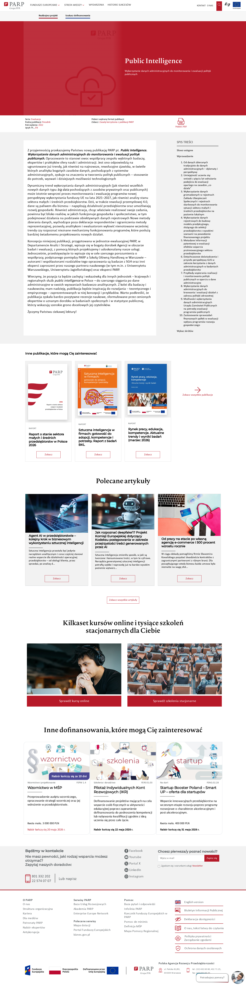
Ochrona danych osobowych (203, 948)
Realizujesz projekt (48, 15)
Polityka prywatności (198, 936)
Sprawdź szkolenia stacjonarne (174, 701)
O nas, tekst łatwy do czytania (204, 928)
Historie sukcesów (119, 5)
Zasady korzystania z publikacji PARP (116, 122)
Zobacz (48, 454)
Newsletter (197, 866)
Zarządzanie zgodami (197, 940)
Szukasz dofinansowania (77, 15)
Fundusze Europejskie (45, 5)
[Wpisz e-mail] (181, 858)
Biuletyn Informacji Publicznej (203, 910)
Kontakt (201, 6)
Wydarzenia (96, 5)
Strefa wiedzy (74, 5)
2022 (40, 125)
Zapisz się (212, 858)
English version (194, 902)
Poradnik (46, 122)
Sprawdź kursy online (74, 701)
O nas (210, 6)
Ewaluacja (36, 119)
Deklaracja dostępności (199, 919)
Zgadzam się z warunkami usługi (176, 866)
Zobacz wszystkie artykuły (123, 600)
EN (36, 128)
